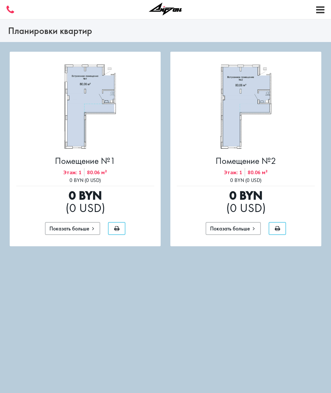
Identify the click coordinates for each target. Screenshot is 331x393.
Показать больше (71, 228)
